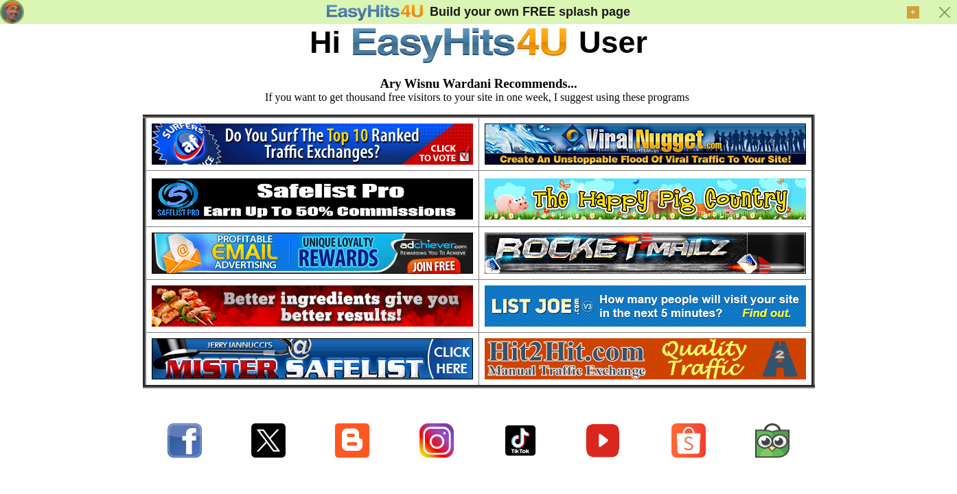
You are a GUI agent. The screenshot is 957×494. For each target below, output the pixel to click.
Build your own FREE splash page (530, 12)
